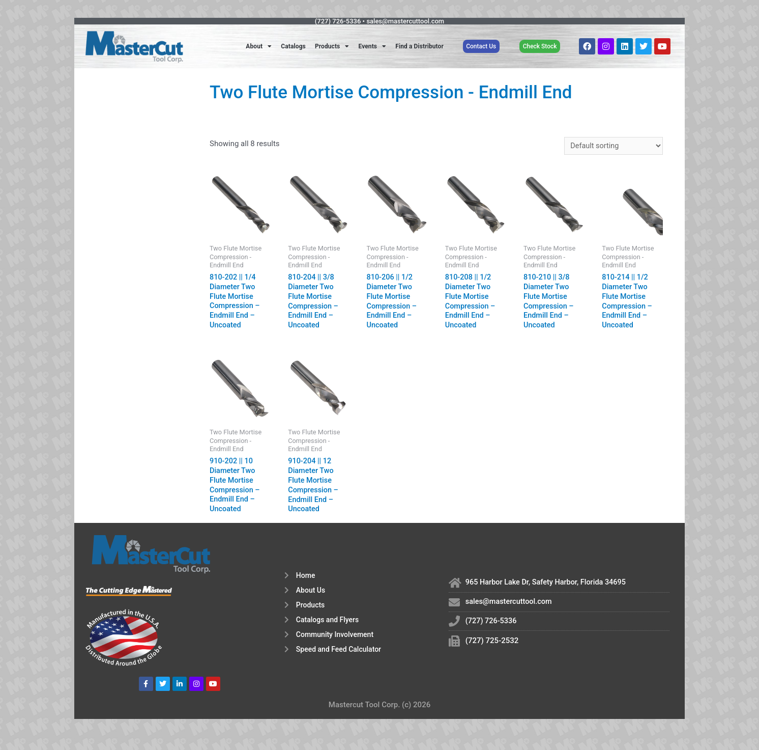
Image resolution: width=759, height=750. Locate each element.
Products (332, 46)
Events (372, 46)
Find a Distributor (419, 46)
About (259, 46)
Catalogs (293, 46)
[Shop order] (612, 146)
